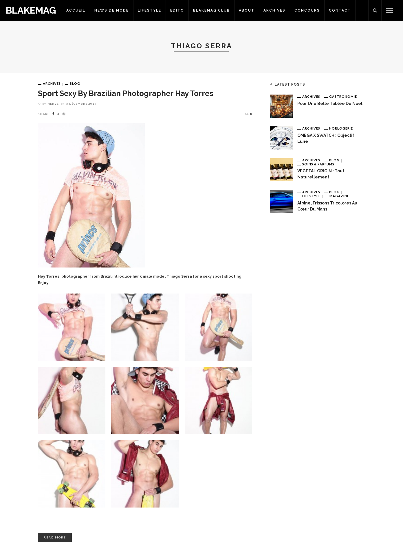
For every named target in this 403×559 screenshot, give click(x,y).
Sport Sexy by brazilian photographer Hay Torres (125, 93)
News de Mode (111, 10)
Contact (340, 10)
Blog (75, 83)
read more (55, 537)
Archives (274, 10)
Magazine (339, 196)
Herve (53, 103)
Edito (177, 10)
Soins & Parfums (318, 164)
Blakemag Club (211, 10)
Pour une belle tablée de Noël (329, 103)
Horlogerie (341, 128)
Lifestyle (149, 10)
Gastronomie (343, 96)
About (246, 10)
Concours (307, 10)
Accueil (75, 10)
